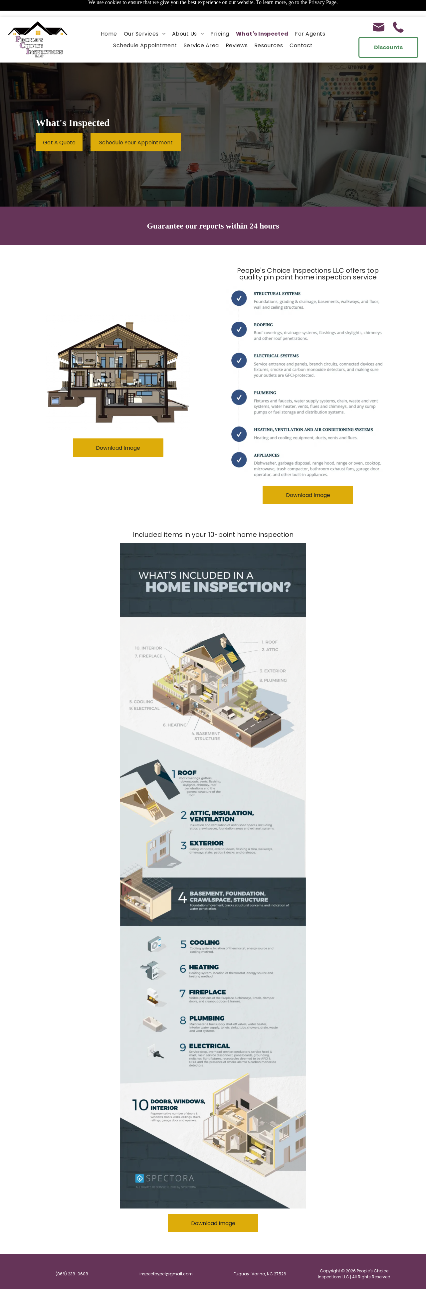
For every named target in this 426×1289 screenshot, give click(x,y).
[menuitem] (109, 17)
